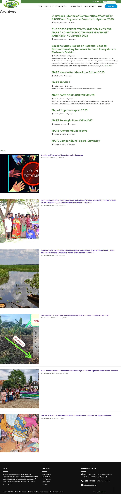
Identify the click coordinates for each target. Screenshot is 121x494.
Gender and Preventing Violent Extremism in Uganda (62, 155)
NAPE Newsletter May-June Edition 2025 (78, 72)
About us (49, 6)
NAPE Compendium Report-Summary (76, 141)
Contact (111, 6)
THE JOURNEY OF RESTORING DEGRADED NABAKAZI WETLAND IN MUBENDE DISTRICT (75, 315)
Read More (108, 66)
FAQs (100, 6)
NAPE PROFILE (61, 82)
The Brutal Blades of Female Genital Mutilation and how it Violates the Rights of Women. (76, 415)
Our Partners (46, 479)
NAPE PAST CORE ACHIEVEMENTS (73, 95)
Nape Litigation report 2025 (70, 110)
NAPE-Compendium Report (69, 130)
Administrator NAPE (48, 158)
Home (40, 6)
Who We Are (46, 474)
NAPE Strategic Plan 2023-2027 (72, 120)
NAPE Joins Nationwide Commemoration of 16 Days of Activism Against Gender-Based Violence (79, 371)
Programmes (61, 6)
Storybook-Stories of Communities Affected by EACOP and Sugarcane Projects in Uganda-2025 (83, 17)
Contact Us (46, 482)
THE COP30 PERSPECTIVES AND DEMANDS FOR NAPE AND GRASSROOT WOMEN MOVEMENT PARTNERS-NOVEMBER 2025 (82, 32)
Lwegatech (102, 492)
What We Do (46, 477)
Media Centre (90, 6)
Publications (76, 6)
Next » (3, 151)
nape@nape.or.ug (90, 485)
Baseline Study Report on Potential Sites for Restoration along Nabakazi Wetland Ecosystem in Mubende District (84, 49)
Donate (44, 484)
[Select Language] (109, 2)
